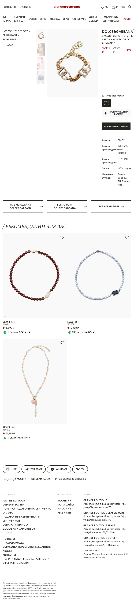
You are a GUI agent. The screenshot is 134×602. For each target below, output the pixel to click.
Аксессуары (79, 19)
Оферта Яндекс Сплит (17, 562)
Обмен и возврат (14, 504)
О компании (64, 493)
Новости (9, 538)
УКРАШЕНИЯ (9, 39)
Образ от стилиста (15, 524)
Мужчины (25, 7)
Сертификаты (12, 520)
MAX (11, 468)
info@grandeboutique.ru (70, 478)
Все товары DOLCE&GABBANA (70, 205)
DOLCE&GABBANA (117, 31)
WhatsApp (59, 468)
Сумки (43, 19)
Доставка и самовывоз (19, 528)
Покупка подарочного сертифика (27, 508)
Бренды (32, 19)
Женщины (10, 7)
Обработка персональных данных (27, 546)
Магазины (64, 508)
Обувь (65, 19)
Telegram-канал (41, 478)
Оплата (8, 512)
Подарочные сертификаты (21, 516)
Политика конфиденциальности (26, 558)
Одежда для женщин (15, 30)
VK (80, 468)
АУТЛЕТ (127, 19)
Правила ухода (13, 542)
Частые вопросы (14, 500)
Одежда (55, 19)
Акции (7, 550)
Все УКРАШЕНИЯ (111, 205)
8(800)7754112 (15, 478)
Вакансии (64, 500)
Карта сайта (65, 504)
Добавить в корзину (116, 126)
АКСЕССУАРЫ (10, 35)
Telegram (33, 468)
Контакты (9, 554)
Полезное (7, 531)
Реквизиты (64, 512)
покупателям (10, 493)
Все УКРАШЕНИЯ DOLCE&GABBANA (26, 205)
